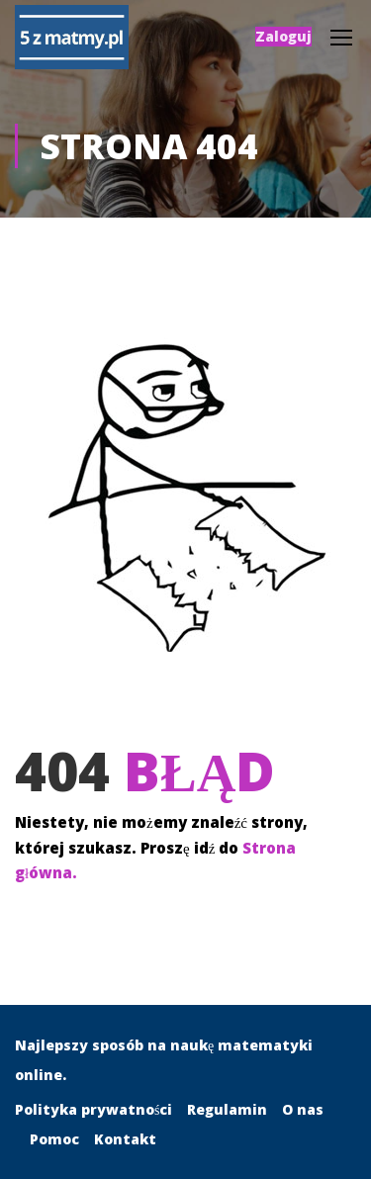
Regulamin (227, 1109)
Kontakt (125, 1139)
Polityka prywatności (93, 1109)
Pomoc (54, 1139)
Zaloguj (283, 36)
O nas (303, 1109)
